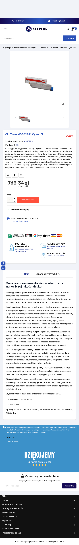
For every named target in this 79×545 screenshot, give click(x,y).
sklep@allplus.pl (58, 21)
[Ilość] (10, 200)
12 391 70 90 (21, 21)
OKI (17, 145)
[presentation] (15, 117)
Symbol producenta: (14, 141)
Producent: (10, 145)
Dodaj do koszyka (28, 200)
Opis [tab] (26, 274)
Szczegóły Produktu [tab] (48, 274)
